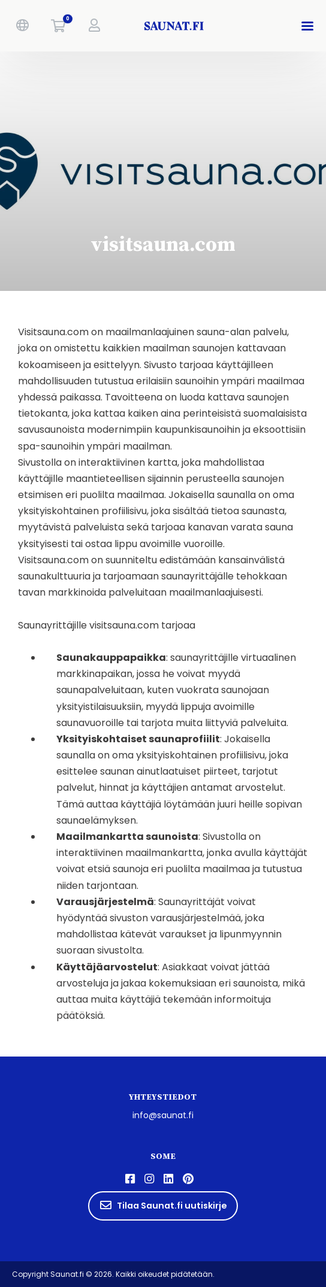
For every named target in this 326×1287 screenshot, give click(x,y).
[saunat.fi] (175, 26)
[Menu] (309, 26)
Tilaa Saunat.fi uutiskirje (163, 1206)
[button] (22, 26)
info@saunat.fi (163, 1115)
